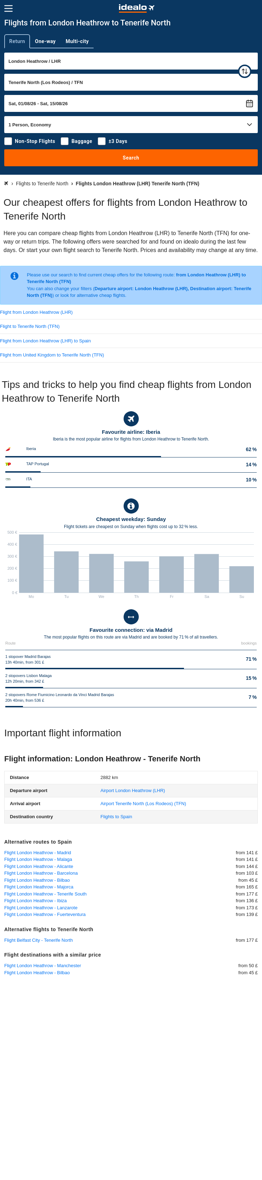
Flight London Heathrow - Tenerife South (45, 894)
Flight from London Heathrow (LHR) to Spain (45, 340)
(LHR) (133, 790)
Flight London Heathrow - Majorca (38, 887)
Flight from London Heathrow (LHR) (36, 312)
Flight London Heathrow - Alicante (38, 866)
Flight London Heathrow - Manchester (42, 965)
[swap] (244, 71)
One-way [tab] (45, 41)
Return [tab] (17, 41)
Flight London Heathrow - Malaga (38, 859)
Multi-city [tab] (77, 41)
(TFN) (143, 803)
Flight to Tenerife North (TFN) (30, 326)
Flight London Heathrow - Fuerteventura (45, 914)
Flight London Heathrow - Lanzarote (40, 907)
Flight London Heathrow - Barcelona (41, 873)
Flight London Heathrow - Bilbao (37, 880)
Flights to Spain (116, 816)
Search (131, 158)
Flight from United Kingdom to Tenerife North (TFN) (52, 355)
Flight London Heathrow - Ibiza (35, 900)
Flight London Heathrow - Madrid (37, 852)
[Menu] (8, 8)
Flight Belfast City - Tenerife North (38, 940)
